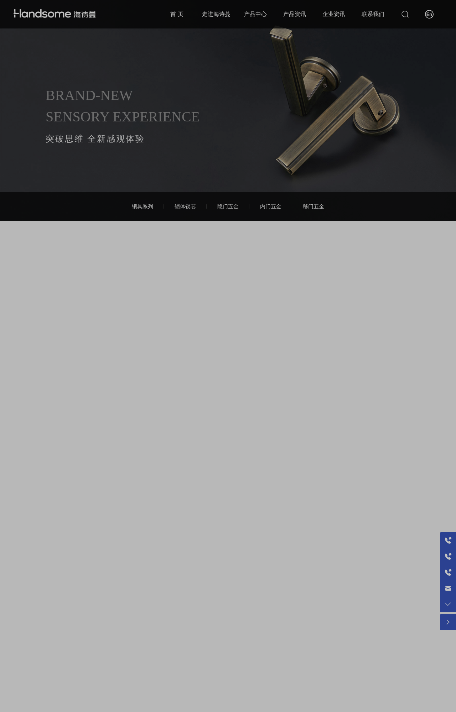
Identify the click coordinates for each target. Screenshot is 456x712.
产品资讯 (294, 14)
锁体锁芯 (185, 206)
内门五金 (270, 206)
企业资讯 (333, 14)
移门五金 (313, 206)
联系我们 (373, 14)
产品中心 (255, 14)
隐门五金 (228, 206)
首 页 (176, 14)
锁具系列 (142, 206)
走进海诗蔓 (216, 14)
